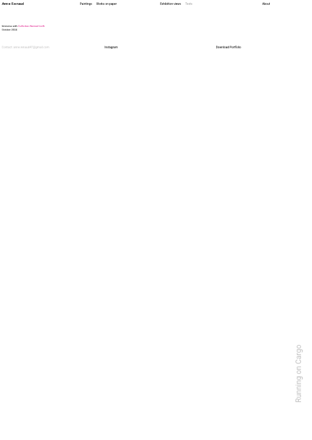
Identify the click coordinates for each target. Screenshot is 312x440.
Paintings (86, 4)
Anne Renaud (13, 4)
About (266, 4)
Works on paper (106, 4)
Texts (188, 4)
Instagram (111, 47)
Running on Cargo (298, 374)
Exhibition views (170, 4)
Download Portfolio (228, 47)
